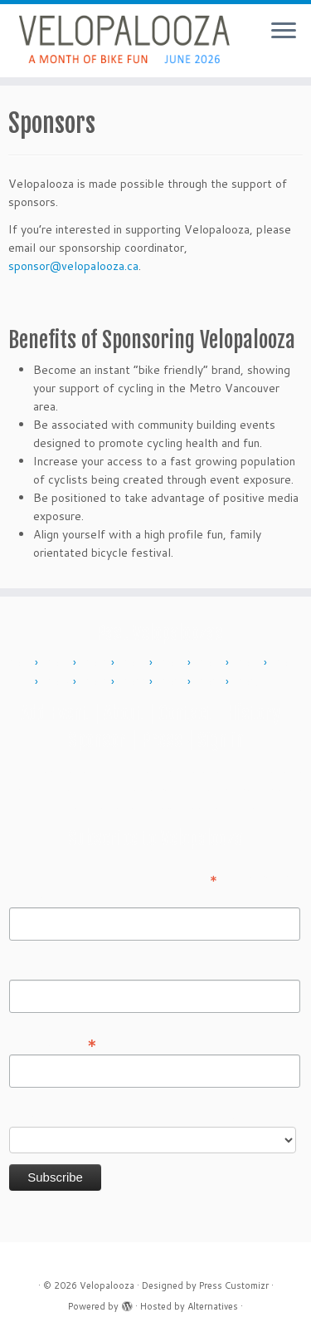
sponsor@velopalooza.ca (73, 266)
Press (161, 740)
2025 (248, 682)
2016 (248, 663)
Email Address (53, 1042)
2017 (287, 663)
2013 (134, 663)
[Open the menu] (283, 31)
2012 (96, 663)
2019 (96, 682)
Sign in (220, 740)
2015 (210, 663)
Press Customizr (234, 1285)
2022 (134, 682)
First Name (38, 895)
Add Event (55, 713)
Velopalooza (107, 1285)
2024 (210, 682)
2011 (58, 663)
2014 (172, 663)
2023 (172, 682)
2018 (58, 682)
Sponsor (97, 740)
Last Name (37, 968)
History (253, 713)
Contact (185, 713)
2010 (20, 663)
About (123, 713)
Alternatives (212, 1306)
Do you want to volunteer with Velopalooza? (127, 1115)
